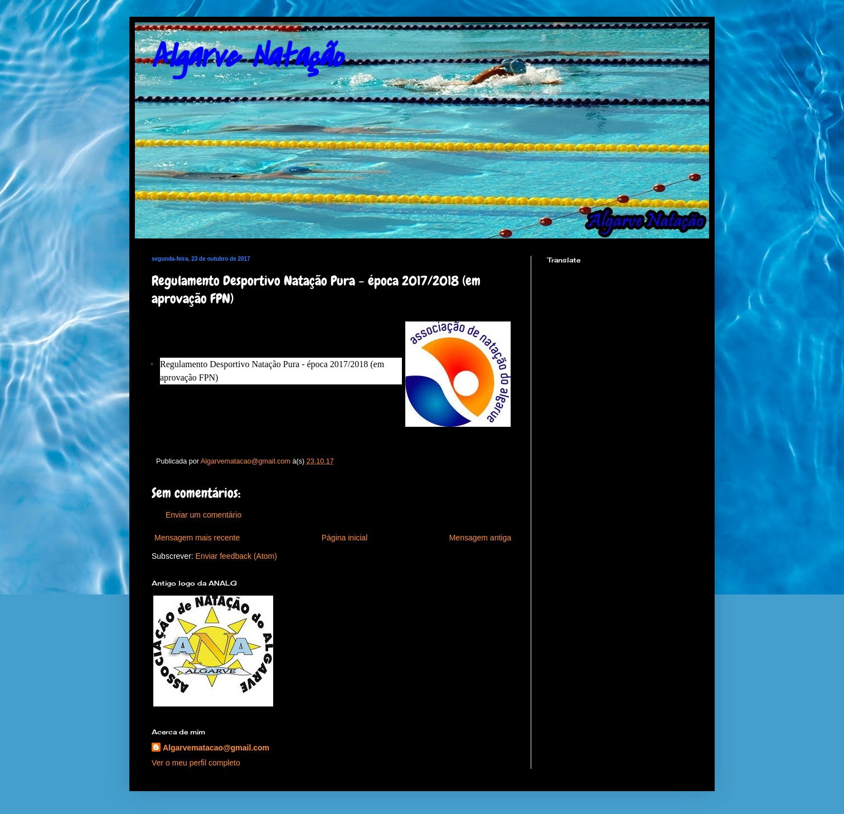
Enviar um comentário (203, 514)
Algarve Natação (247, 57)
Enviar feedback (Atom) (236, 556)
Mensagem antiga (480, 537)
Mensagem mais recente (197, 537)
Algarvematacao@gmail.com (216, 747)
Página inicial (345, 537)
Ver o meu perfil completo (196, 762)
